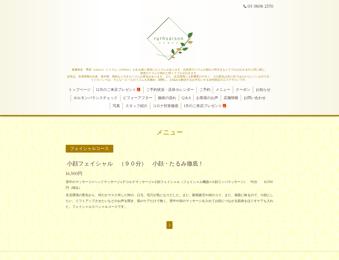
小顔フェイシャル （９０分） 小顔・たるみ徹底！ (135, 163)
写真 (116, 106)
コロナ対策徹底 (165, 106)
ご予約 (204, 89)
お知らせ (263, 89)
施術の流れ (167, 98)
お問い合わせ (255, 98)
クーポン (243, 89)
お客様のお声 (207, 98)
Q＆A (186, 98)
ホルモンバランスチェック (96, 98)
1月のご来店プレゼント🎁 (205, 106)
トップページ (80, 89)
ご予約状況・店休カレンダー (170, 89)
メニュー (223, 89)
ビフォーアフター (137, 98)
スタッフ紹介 (136, 106)
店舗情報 (231, 98)
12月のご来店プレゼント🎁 (118, 89)
